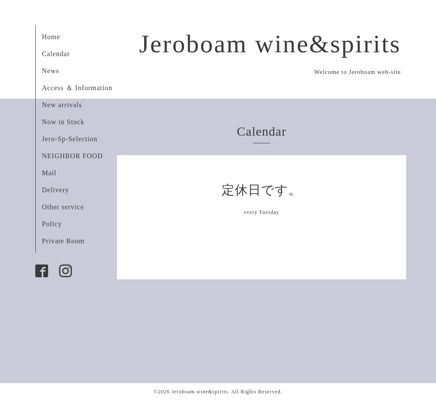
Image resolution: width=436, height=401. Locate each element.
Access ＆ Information (77, 87)
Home (51, 36)
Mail (49, 172)
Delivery (55, 189)
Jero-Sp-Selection (70, 138)
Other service (63, 206)
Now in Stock (63, 121)
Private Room (63, 241)
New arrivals (62, 104)
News (50, 70)
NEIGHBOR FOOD (72, 155)
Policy (52, 224)
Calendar (56, 53)
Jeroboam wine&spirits (270, 44)
